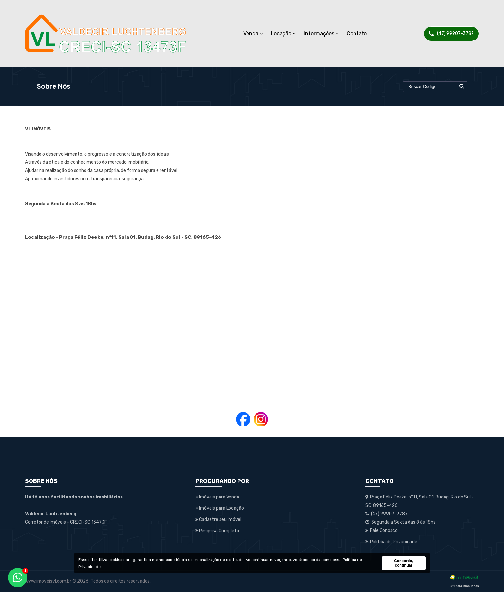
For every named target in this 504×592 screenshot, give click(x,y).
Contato (357, 34)
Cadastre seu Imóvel (218, 519)
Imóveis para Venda (217, 497)
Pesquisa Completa (217, 531)
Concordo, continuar (403, 563)
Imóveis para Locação (219, 508)
